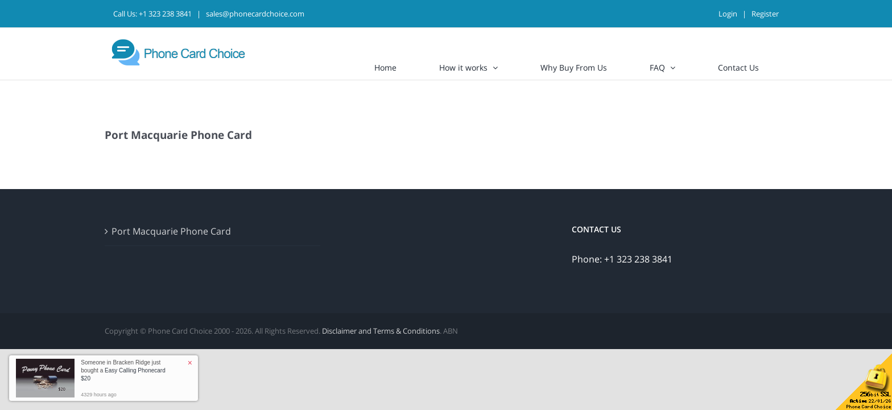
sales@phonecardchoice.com (255, 14)
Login (727, 14)
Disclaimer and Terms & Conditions (381, 331)
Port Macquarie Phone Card (171, 231)
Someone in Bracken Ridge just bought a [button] (123, 370)
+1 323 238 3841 (165, 14)
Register (765, 14)
